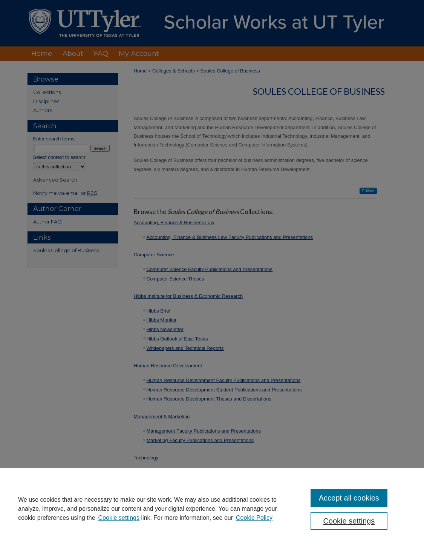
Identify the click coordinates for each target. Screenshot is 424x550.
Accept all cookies (349, 498)
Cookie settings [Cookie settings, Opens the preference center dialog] (349, 521)
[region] (212, 508)
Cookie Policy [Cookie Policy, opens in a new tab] (254, 518)
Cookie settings (118, 518)
